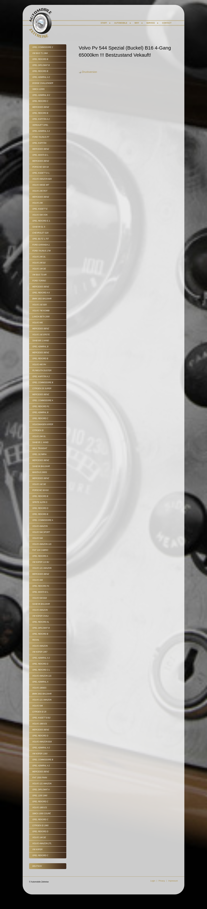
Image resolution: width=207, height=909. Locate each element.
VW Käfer (37, 849)
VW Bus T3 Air (39, 275)
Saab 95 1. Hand (40, 442)
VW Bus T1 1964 (40, 53)
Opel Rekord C (40, 101)
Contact (166, 23)
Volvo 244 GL (39, 436)
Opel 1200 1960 (39, 795)
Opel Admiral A (40, 682)
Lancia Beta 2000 (40, 317)
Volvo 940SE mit (40, 185)
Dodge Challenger (42, 83)
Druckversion (88, 72)
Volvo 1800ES (39, 688)
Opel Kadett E (40, 209)
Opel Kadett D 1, (41, 173)
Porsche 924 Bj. (40, 490)
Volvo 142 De (39, 484)
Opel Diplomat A (40, 789)
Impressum (173, 881)
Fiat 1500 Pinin (39, 777)
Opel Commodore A (42, 400)
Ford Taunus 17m (41, 251)
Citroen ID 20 (39, 712)
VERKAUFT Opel (40, 125)
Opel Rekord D (40, 508)
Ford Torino (39, 281)
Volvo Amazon (40, 526)
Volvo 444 (37, 580)
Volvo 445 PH (39, 364)
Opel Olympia (39, 454)
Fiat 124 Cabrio (40, 550)
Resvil (35, 640)
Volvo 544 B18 (39, 598)
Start (104, 23)
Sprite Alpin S (39, 502)
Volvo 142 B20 (39, 305)
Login (152, 881)
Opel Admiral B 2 (41, 95)
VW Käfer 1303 (39, 754)
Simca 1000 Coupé (41, 813)
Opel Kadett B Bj (41, 718)
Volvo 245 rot (39, 191)
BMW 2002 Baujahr (42, 694)
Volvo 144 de (39, 269)
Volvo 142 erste (41, 334)
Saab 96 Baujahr (41, 466)
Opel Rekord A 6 (41, 293)
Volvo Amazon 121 (41, 544)
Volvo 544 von (39, 215)
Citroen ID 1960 (40, 825)
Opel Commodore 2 (42, 47)
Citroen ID (38, 430)
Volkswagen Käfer (42, 424)
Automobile (120, 23)
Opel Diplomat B (41, 65)
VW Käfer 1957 (39, 652)
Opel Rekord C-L (41, 670)
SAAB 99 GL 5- (39, 227)
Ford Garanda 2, (41, 245)
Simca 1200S (38, 89)
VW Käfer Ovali (40, 616)
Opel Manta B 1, (40, 155)
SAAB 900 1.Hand (40, 340)
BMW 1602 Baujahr (42, 299)
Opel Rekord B (40, 59)
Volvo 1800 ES (39, 724)
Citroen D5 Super (41, 388)
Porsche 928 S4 (40, 167)
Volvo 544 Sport (41, 532)
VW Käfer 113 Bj (40, 562)
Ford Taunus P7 (40, 137)
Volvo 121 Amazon (41, 568)
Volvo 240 (37, 203)
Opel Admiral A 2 (41, 77)
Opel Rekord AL (40, 622)
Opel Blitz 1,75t (40, 239)
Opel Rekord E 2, (41, 221)
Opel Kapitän (39, 143)
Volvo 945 (37, 322)
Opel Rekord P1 (40, 406)
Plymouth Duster (41, 370)
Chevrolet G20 (40, 233)
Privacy (161, 881)
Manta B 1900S (39, 472)
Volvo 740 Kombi (40, 311)
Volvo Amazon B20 (42, 179)
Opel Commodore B (42, 382)
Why (137, 23)
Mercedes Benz (40, 107)
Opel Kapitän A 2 (41, 119)
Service (150, 23)
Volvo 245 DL (39, 257)
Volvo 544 (37, 538)
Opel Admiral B (40, 346)
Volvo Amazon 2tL (42, 843)
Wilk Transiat (39, 448)
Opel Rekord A (40, 556)
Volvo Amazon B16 (42, 742)
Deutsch (37, 866)
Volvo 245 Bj (38, 263)
